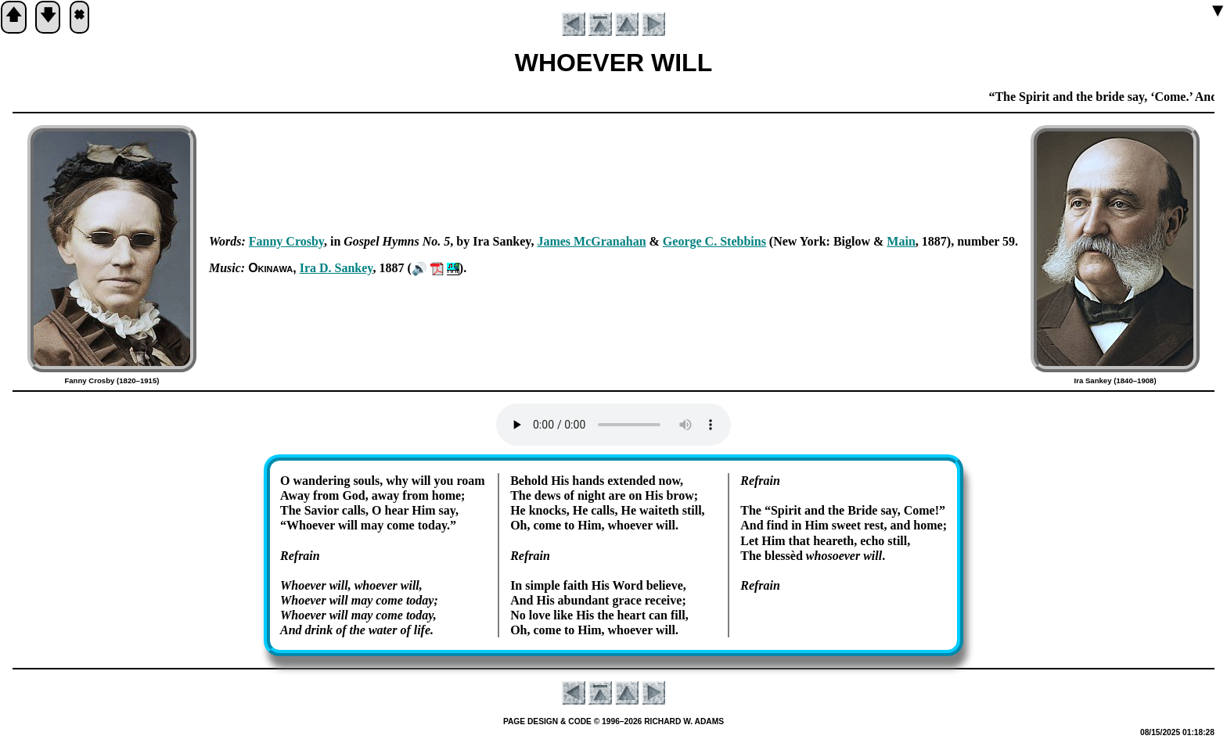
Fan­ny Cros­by (286, 241)
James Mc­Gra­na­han (591, 241)
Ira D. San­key (336, 268)
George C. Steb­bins (714, 241)
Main (901, 241)
